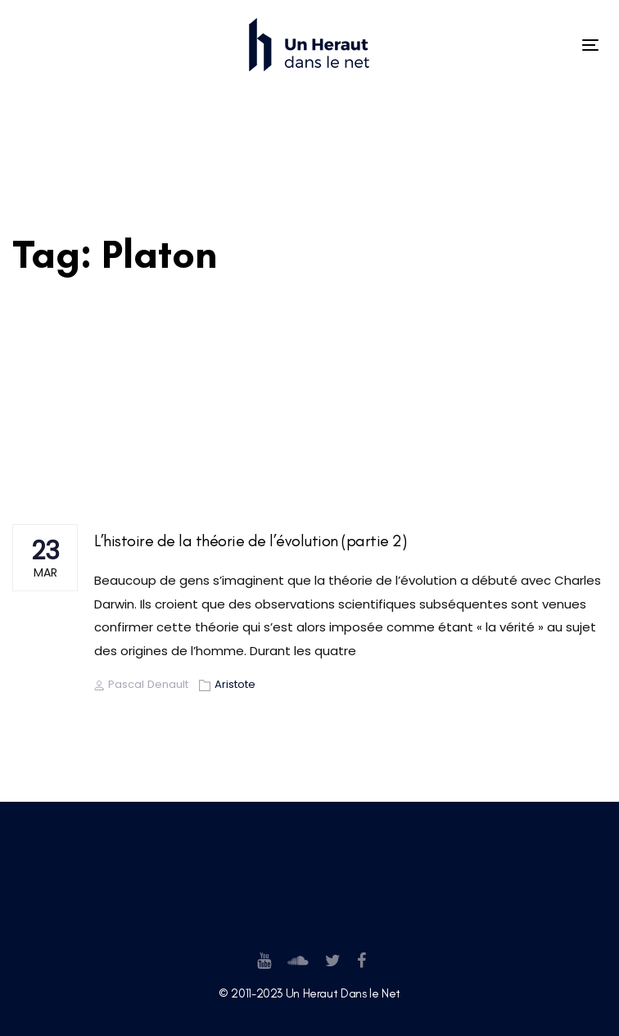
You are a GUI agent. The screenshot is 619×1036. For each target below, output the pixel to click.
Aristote (235, 684)
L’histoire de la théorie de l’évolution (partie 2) (250, 540)
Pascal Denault (141, 684)
